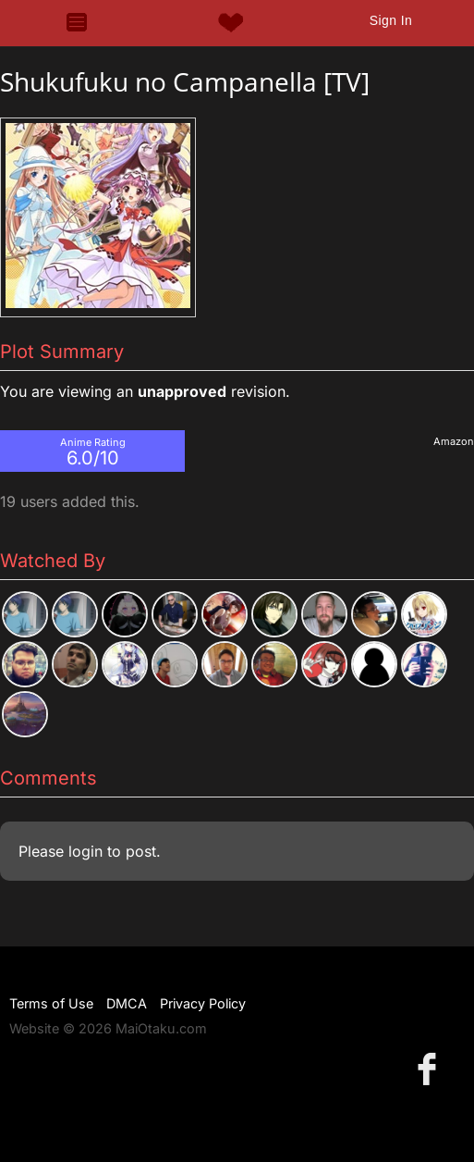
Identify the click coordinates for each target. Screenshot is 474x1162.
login (85, 851)
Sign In (391, 20)
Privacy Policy (203, 1003)
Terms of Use (51, 1003)
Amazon (453, 441)
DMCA (126, 1003)
